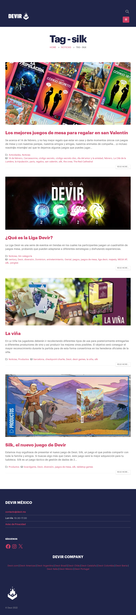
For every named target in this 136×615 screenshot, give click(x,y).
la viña (90, 359)
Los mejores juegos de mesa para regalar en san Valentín (66, 133)
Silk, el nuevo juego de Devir (35, 445)
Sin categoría (25, 256)
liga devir (102, 259)
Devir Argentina (45, 566)
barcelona (38, 359)
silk (60, 162)
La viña (13, 333)
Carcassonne (31, 158)
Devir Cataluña (88, 566)
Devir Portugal (82, 569)
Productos (23, 359)
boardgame (30, 467)
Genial (68, 259)
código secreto (47, 158)
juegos (76, 259)
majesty (113, 259)
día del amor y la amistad (90, 158)
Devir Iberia (122, 566)
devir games (79, 359)
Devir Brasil (61, 566)
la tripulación (21, 162)
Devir (20, 259)
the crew (67, 162)
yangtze (14, 263)
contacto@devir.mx (15, 512)
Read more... (123, 167)
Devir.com (13, 566)
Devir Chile (74, 566)
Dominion (40, 259)
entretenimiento (55, 259)
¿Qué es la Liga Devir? (29, 238)
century (12, 259)
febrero (108, 158)
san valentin (51, 162)
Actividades (15, 155)
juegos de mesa (89, 259)
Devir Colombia (106, 566)
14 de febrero (15, 158)
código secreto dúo (66, 158)
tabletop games (85, 467)
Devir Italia (52, 569)
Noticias (26, 155)
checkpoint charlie (55, 359)
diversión (29, 259)
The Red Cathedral (83, 162)
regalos (40, 162)
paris (32, 162)
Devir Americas (27, 566)
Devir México (66, 569)
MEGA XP (122, 259)
